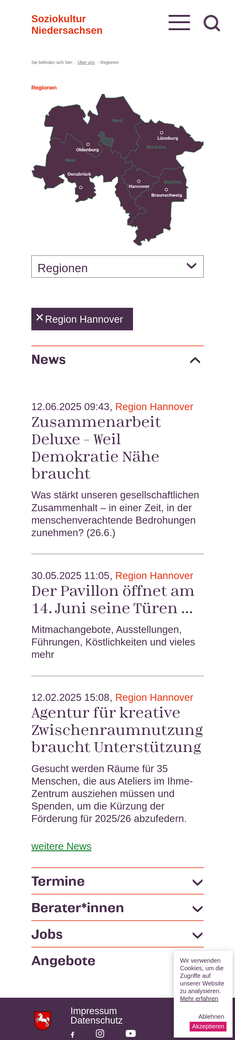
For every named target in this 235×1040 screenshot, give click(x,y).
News (48, 358)
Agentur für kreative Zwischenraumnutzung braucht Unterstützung (117, 729)
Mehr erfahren (199, 998)
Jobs (47, 936)
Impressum (94, 1011)
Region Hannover (154, 406)
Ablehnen (211, 1016)
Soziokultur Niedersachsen (41, 18)
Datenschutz (97, 1021)
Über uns (86, 62)
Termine (58, 880)
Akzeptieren (208, 1026)
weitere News (61, 846)
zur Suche (212, 23)
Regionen (62, 268)
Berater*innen (77, 908)
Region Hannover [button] (79, 319)
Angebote (63, 963)
